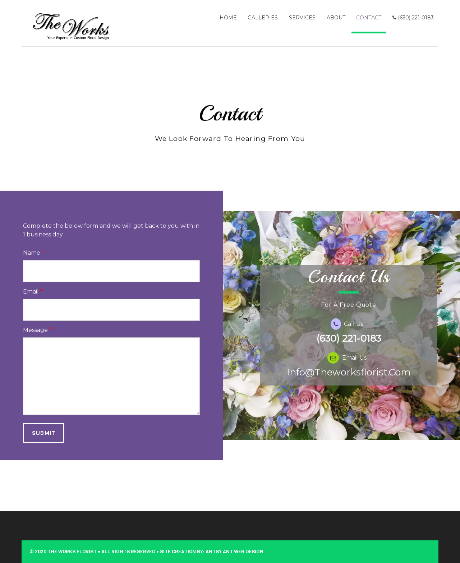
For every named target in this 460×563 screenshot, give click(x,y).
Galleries (263, 17)
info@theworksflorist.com (349, 379)
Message (37, 337)
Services (302, 17)
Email (33, 298)
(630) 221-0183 (413, 17)
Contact (368, 17)
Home (228, 17)
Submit (43, 440)
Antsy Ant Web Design (234, 551)
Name (33, 260)
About (336, 17)
